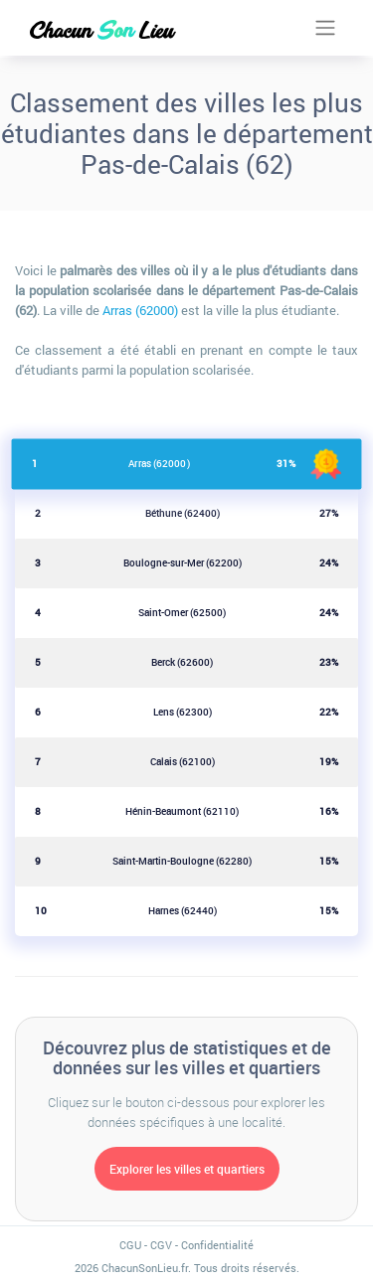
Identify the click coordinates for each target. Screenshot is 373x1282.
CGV (161, 1244)
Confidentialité (217, 1244)
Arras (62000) (140, 310)
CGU (130, 1244)
